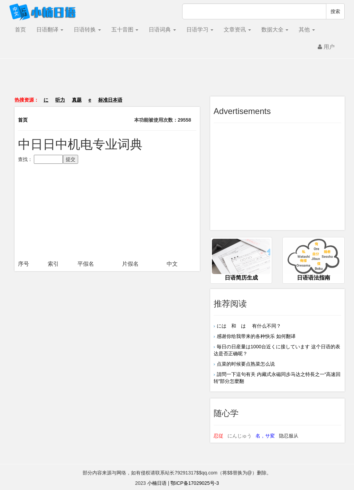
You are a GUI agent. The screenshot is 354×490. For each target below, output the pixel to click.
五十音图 (124, 29)
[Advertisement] (177, 80)
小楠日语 (157, 483)
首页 (20, 29)
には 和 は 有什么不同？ (249, 326)
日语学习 (199, 29)
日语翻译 (49, 29)
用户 (326, 47)
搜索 (335, 11)
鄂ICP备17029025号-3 (194, 483)
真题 (77, 100)
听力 (60, 100)
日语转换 (87, 29)
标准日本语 (110, 100)
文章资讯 (237, 29)
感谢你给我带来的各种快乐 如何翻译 (256, 336)
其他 (307, 29)
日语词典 (162, 29)
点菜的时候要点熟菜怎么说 (246, 364)
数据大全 (274, 29)
